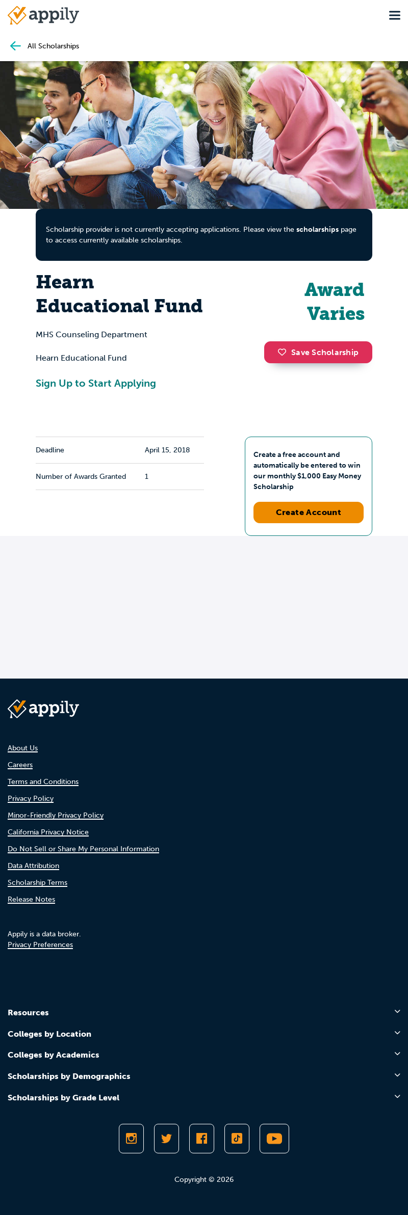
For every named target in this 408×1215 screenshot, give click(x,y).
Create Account (309, 512)
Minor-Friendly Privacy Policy (56, 815)
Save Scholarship (318, 352)
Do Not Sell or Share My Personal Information (83, 849)
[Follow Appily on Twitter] (166, 1138)
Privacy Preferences (40, 944)
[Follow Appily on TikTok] (236, 1138)
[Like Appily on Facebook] (201, 1138)
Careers (20, 765)
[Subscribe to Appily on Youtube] (274, 1138)
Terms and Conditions (43, 781)
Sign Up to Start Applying (96, 383)
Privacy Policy (31, 798)
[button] (284, 352)
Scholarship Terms (37, 882)
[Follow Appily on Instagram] (131, 1138)
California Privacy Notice (48, 832)
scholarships (317, 229)
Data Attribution (33, 865)
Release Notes (31, 899)
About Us (23, 748)
